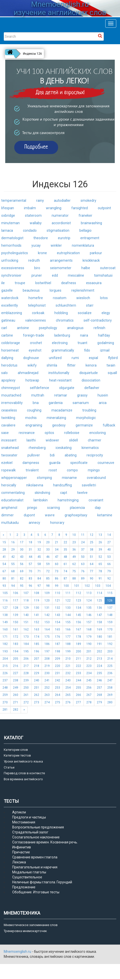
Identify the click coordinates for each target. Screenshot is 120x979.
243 (68, 680)
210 (68, 658)
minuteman (10, 223)
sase (5, 433)
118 (26, 600)
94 (13, 585)
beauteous (31, 290)
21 (56, 542)
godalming (105, 343)
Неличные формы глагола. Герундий (42, 882)
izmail (105, 350)
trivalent (32, 470)
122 (68, 600)
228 (26, 673)
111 (68, 593)
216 (15, 666)
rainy (40, 200)
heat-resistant (60, 380)
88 (74, 578)
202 (99, 651)
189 (78, 644)
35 (65, 549)
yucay (36, 245)
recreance (27, 433)
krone (42, 253)
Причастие (21, 852)
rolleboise (71, 433)
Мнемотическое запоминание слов (31, 925)
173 (26, 636)
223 (89, 666)
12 (91, 535)
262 (36, 695)
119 (36, 600)
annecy (34, 523)
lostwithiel (43, 283)
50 (83, 557)
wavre (50, 515)
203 (110, 651)
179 (89, 636)
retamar (60, 395)
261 (26, 695)
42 (13, 557)
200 (78, 651)
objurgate (66, 388)
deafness (68, 283)
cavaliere (8, 425)
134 (78, 607)
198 (57, 651)
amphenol (9, 508)
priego (32, 508)
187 (57, 644)
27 (109, 542)
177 (68, 636)
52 (100, 557)
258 (110, 687)
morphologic (86, 418)
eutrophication (68, 253)
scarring (53, 508)
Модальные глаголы (29, 872)
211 (78, 658)
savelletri (89, 485)
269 (110, 695)
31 (30, 549)
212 (89, 658)
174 (36, 636)
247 (110, 680)
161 (15, 629)
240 (36, 680)
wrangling (53, 208)
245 (89, 680)
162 (26, 629)
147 (99, 615)
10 (74, 535)
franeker (85, 215)
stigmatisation (58, 230)
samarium (81, 403)
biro (37, 268)
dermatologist (12, 238)
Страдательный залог (30, 832)
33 (48, 549)
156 (78, 622)
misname (69, 478)
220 (57, 666)
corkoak (38, 313)
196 (36, 651)
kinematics (90, 448)
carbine (7, 335)
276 (68, 702)
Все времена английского (23, 779)
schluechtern (66, 305)
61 (65, 564)
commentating (13, 493)
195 (26, 651)
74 (65, 571)
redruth (34, 260)
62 (74, 564)
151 (26, 622)
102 (87, 585)
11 (83, 535)
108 (36, 593)
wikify (32, 365)
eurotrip (64, 238)
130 (36, 607)
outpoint (104, 208)
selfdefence (39, 388)
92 (109, 578)
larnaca (7, 230)
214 (110, 658)
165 (57, 629)
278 (89, 702)
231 (57, 673)
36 (74, 549)
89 (83, 578)
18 (30, 542)
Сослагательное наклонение (36, 837)
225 (110, 666)
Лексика (19, 862)
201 (89, 651)
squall (112, 373)
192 (110, 644)
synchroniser (11, 275)
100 (66, 585)
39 (100, 549)
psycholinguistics (14, 253)
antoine (23, 328)
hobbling (61, 313)
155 (68, 622)
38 (91, 549)
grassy (82, 395)
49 (74, 557)
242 (57, 680)
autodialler (62, 200)
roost (53, 470)
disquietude (88, 373)
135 (89, 607)
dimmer (7, 515)
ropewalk (8, 470)
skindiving (42, 493)
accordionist (61, 223)
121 (57, 600)
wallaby (36, 223)
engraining (33, 425)
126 (110, 600)
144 (68, 615)
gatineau (8, 320)
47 (56, 557)
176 (57, 636)
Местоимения (23, 822)
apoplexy (8, 380)
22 (65, 542)
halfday (104, 335)
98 (48, 585)
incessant (8, 440)
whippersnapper (14, 478)
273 (36, 702)
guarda (54, 463)
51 (91, 557)
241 (47, 680)
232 (68, 673)
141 (36, 615)
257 (99, 687)
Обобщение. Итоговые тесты (35, 892)
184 (26, 644)
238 (15, 680)
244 (78, 680)
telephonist (37, 305)
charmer (94, 440)
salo (4, 373)
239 (26, 680)
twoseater (9, 455)
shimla (52, 365)
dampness (30, 463)
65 (100, 564)
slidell (73, 440)
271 (15, 702)
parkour (96, 253)
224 (99, 666)
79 (109, 571)
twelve (82, 493)
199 (68, 651)
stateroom (33, 215)
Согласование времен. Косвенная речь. (45, 842)
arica (103, 403)
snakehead (10, 448)
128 (15, 607)
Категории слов (16, 750)
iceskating (64, 448)
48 (65, 557)
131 (47, 607)
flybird (113, 358)
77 (91, 571)
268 (99, 695)
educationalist (12, 500)
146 (89, 615)
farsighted (79, 208)
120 (47, 600)
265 (68, 695)
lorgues (55, 290)
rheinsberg (37, 448)
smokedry (88, 200)
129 (26, 607)
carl (4, 328)
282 (15, 709)
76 (83, 571)
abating (71, 455)
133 (68, 607)
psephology (48, 328)
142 (47, 615)
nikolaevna (34, 485)
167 (78, 629)
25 (91, 542)
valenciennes (35, 320)
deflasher (91, 388)
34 (56, 549)
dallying (7, 358)
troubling (89, 410)
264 (57, 695)
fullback (109, 425)
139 (15, 615)
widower (52, 440)
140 (26, 615)
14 (109, 535)
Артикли (19, 812)
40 (109, 549)
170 (110, 629)
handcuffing (62, 485)
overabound (96, 478)
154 (57, 622)
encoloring (97, 433)
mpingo (94, 470)
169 (99, 629)
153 (47, 622)
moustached (11, 395)
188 (68, 644)
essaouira (94, 283)
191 (99, 644)
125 (99, 600)
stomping (44, 478)
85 (48, 578)
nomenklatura (83, 245)
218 (36, 666)
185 (36, 644)
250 (26, 687)
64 (91, 564)
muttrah (37, 395)
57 (30, 564)
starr (90, 305)
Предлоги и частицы (29, 817)
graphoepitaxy (76, 515)
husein (103, 395)
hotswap (32, 380)
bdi (52, 455)
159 (110, 622)
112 (78, 593)
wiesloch (83, 298)
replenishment (82, 290)
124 (89, 600)
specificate (79, 463)
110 (57, 593)
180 (99, 636)
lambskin (40, 500)
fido (87, 350)
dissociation (91, 380)
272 (26, 702)
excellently (9, 305)
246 (99, 680)
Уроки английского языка (23, 761)
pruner (36, 275)
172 (15, 636)
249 (15, 687)
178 (78, 636)
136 (99, 607)
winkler (56, 245)
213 (99, 658)
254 (68, 687)
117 (15, 600)
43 (21, 557)
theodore (40, 238)
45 (39, 557)
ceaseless (9, 410)
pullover (33, 455)
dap (98, 508)
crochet (36, 343)
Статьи (9, 767)
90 (91, 578)
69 (21, 571)
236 (110, 673)
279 (99, 702)
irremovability (12, 403)
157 (89, 622)
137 (110, 607)
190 (89, 644)
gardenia (56, 403)
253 (57, 687)
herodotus (9, 365)
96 (30, 585)
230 (47, 673)
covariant (96, 500)
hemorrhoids (11, 245)
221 (68, 666)
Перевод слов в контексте (24, 773)
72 (48, 571)
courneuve (106, 463)
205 (15, 658)
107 (26, 593)
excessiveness (12, 268)
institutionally (58, 373)
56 (21, 564)
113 (89, 593)
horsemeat (10, 350)
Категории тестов (17, 755)
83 (30, 578)
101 (76, 585)
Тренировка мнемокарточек (25, 931)
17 (21, 542)
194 (15, 651)
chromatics (65, 320)
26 (100, 542)
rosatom (59, 298)
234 (89, 673)
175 (47, 636)
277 (78, 702)
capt (63, 493)
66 (109, 564)
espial (93, 358)
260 (15, 695)
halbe (85, 268)
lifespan (7, 208)
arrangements (61, 260)
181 (110, 636)
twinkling (8, 418)
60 (56, 564)
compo (72, 470)
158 (99, 622)
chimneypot (10, 388)
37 (83, 549)
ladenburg (62, 335)
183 (15, 644)
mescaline (76, 275)
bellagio (85, 230)
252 (47, 687)
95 (21, 585)
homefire (35, 298)
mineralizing (56, 418)
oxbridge (8, 215)
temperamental (13, 200)
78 (100, 571)
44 (30, 557)
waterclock (9, 298)
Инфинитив (21, 847)
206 (26, 658)
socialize (85, 313)
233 (78, 673)
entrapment (89, 238)
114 (99, 593)
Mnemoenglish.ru (18, 952)
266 (78, 695)
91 (100, 578)
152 (36, 622)
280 (110, 702)
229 (36, 673)
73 (56, 571)
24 (83, 542)
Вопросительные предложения (38, 827)
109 (47, 593)
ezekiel (6, 463)
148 (110, 615)
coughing (34, 410)
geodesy (59, 425)
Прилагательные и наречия (34, 867)
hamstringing (68, 500)
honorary (57, 523)
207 (36, 658)
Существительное (27, 877)
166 (68, 629)
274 (47, 702)
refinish (99, 328)
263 (47, 695)
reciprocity (95, 455)
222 (78, 666)
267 (89, 695)
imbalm (30, 208)
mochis (31, 418)
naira (84, 335)
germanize (84, 425)
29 (13, 549)
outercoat (108, 268)
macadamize (61, 410)
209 (57, 658)
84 (39, 578)
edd (55, 275)
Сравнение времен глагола (34, 857)
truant (82, 343)
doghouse (31, 358)
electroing (60, 343)
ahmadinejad (28, 373)
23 (74, 542)
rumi (75, 358)
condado (30, 230)
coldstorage (10, 343)
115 (110, 593)
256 (89, 687)
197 (47, 651)
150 (15, 622)
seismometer (60, 268)
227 (15, 673)
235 (99, 673)
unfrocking (9, 260)
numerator (60, 215)
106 (15, 593)
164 (47, 629)
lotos (104, 298)
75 (74, 571)
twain (111, 365)
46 (48, 557)
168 (89, 629)
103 (97, 585)
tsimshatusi (103, 275)
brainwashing (91, 223)
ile (3, 283)
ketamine (104, 515)
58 (39, 564)
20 (48, 542)
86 (56, 578)
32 (39, 549)
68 (13, 571)
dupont (29, 515)
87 (65, 578)
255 (78, 687)
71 (39, 571)
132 (57, 607)
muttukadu (10, 523)
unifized (55, 358)
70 (30, 571)
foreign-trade (33, 335)
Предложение (23, 887)
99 (56, 585)
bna (36, 403)
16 (13, 542)
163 (36, 629)
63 (83, 564)
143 (57, 615)
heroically (8, 485)
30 (21, 549)
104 (108, 585)
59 (48, 564)
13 (100, 535)
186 (47, 644)
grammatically (62, 350)
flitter (71, 365)
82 (21, 578)
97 (39, 585)
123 (78, 600)
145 (78, 615)
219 (47, 666)
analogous (75, 328)
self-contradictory (98, 320)
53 (109, 557)
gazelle (7, 290)
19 (39, 542)
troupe (20, 283)
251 (36, 687)
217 (26, 666)
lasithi (31, 440)
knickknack (91, 260)
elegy (106, 313)
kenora (91, 365)
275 (57, 702)
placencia (77, 508)
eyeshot (35, 350)
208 (47, 658)
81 (13, 578)
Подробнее (36, 147)
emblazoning (11, 313)
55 (13, 564)
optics (49, 433)
